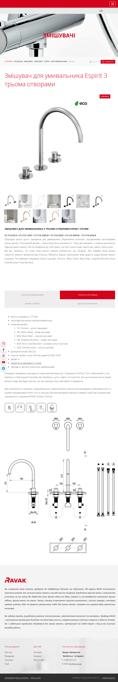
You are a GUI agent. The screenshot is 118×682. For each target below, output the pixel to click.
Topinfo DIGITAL (108, 678)
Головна (8, 61)
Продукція (18, 61)
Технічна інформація (87, 295)
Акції (7, 663)
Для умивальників (59, 61)
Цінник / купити (32, 303)
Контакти (37, 652)
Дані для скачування (87, 303)
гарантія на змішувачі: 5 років (26, 363)
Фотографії (38, 660)
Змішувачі (28, 61)
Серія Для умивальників (32, 295)
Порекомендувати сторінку (17, 678)
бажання (109, 62)
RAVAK (11, 4)
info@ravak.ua (75, 663)
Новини (37, 656)
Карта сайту (36, 678)
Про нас (8, 652)
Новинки (9, 660)
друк (95, 62)
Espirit (47, 61)
